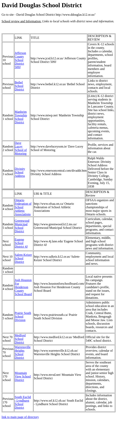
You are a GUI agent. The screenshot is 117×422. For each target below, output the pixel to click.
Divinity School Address (20, 172)
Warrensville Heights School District (23, 352)
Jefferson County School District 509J (20, 60)
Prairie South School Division (23, 316)
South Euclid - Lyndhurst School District (23, 402)
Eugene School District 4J (21, 243)
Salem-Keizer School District (23, 258)
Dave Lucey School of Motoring (21, 148)
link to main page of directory (20, 417)
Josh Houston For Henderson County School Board (23, 287)
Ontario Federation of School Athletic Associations (23, 207)
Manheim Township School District (21, 117)
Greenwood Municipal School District (22, 226)
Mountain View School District (23, 376)
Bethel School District (19, 86)
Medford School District (20, 339)
